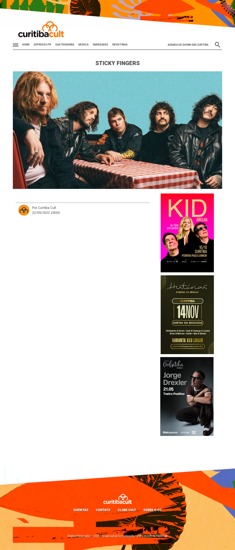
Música (83, 44)
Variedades (100, 44)
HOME (26, 44)
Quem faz (80, 510)
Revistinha (119, 44)
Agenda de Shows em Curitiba (188, 44)
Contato (103, 510)
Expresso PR (42, 44)
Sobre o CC (152, 510)
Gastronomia (64, 44)
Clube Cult (127, 510)
